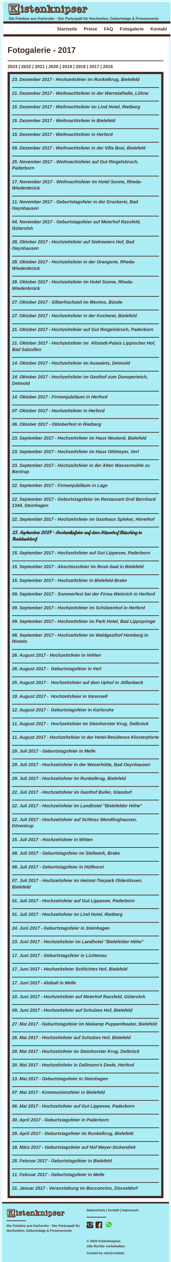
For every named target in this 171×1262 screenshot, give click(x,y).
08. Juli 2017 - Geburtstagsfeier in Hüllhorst (58, 866)
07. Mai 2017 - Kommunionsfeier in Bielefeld (58, 1092)
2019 (67, 66)
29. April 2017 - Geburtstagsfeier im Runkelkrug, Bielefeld (72, 1133)
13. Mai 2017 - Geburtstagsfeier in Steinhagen (60, 1078)
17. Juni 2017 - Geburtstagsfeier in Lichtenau (59, 955)
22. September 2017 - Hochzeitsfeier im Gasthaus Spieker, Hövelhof (83, 519)
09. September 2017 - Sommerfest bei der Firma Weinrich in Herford (83, 594)
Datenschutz (96, 1210)
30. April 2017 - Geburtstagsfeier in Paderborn (60, 1119)
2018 (81, 66)
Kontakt (113, 1210)
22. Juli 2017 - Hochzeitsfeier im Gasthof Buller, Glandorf (72, 792)
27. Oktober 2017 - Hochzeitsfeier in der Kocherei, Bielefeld (74, 315)
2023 (13, 66)
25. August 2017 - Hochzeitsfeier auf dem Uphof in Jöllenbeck (77, 682)
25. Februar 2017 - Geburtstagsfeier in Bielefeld (62, 1160)
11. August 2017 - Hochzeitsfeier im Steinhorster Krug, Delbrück (80, 723)
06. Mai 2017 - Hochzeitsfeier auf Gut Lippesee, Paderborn (73, 1106)
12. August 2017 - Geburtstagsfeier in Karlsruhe (63, 709)
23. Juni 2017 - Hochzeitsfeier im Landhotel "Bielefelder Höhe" (78, 941)
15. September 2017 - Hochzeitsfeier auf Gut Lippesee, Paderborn (81, 552)
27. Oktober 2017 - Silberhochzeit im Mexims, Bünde (67, 302)
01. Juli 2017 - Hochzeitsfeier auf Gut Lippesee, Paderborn (73, 900)
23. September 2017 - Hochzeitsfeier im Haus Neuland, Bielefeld (79, 438)
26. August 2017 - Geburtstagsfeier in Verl (56, 668)
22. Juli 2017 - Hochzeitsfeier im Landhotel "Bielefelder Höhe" (77, 805)
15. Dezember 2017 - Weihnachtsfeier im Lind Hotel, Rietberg (76, 106)
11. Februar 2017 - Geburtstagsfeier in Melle (58, 1174)
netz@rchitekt (114, 1253)
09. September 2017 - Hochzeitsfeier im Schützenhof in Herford (78, 607)
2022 (26, 66)
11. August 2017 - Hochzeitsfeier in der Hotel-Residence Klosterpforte (85, 737)
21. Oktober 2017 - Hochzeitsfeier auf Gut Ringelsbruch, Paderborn (82, 329)
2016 (108, 66)
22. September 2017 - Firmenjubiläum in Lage (60, 485)
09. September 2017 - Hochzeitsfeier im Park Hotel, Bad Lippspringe (83, 621)
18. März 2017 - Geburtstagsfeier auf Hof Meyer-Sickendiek (74, 1147)
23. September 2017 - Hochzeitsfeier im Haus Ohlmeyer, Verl (75, 451)
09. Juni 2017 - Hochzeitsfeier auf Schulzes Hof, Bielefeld (72, 1010)
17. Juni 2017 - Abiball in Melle (44, 982)
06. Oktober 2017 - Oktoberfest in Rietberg (56, 424)
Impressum (130, 1210)
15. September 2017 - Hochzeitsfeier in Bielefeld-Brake (69, 580)
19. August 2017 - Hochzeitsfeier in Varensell (60, 696)
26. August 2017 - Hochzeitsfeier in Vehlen (56, 655)
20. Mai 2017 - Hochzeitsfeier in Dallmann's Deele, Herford (73, 1064)
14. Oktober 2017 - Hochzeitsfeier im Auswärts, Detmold (71, 363)
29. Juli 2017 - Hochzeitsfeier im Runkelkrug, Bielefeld (69, 778)
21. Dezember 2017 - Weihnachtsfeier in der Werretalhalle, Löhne (80, 93)
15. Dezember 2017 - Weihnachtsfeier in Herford (62, 134)
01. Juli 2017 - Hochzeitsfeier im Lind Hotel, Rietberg (67, 914)
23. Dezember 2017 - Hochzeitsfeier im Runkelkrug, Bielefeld (75, 79)
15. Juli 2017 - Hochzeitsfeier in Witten (52, 839)
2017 (94, 66)
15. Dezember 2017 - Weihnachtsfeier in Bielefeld (63, 120)
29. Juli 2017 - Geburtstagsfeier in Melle (54, 751)
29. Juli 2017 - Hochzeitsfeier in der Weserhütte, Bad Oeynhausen (81, 764)
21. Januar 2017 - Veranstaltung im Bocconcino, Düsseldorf (75, 1188)
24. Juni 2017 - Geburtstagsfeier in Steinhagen (61, 928)
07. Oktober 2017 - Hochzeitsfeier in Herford (58, 410)
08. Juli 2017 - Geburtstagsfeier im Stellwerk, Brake (66, 853)
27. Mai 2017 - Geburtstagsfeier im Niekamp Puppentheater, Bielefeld (84, 1024)
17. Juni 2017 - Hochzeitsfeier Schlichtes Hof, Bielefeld (69, 969)
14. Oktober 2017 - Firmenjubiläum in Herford (59, 396)
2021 (40, 66)
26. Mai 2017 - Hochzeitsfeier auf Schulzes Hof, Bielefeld (71, 1037)
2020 (54, 66)
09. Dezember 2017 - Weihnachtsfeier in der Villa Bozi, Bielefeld (78, 147)
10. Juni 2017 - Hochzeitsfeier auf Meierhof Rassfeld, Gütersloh (78, 996)
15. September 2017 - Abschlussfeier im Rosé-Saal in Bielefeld (78, 566)
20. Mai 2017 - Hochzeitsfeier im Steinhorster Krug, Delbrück (75, 1051)
